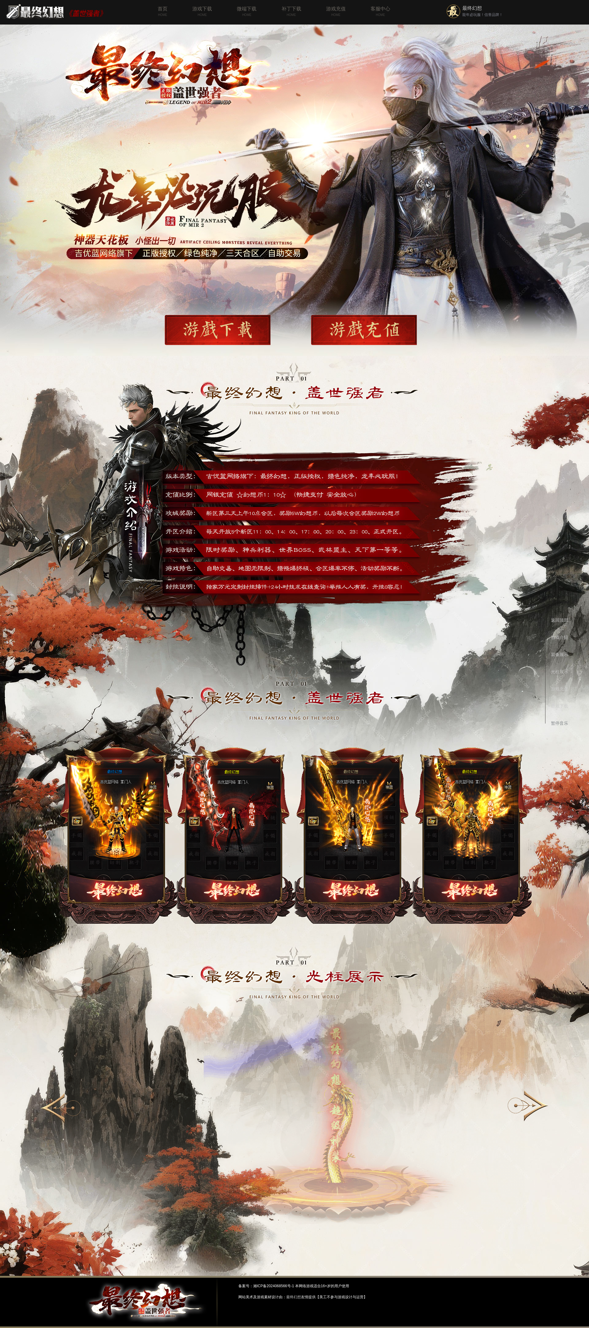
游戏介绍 (559, 637)
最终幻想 (472, 8)
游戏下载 (202, 11)
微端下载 (246, 11)
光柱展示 (559, 671)
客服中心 (380, 11)
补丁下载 (291, 11)
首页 (162, 11)
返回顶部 (559, 620)
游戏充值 (336, 11)
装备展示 (559, 654)
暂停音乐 (559, 723)
